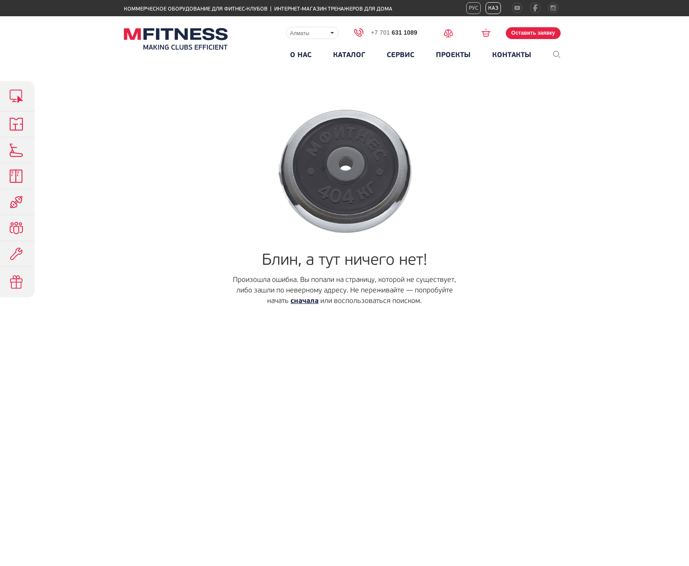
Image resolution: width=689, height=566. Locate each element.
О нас (301, 54)
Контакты (511, 54)
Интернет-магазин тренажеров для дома (333, 9)
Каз (493, 8)
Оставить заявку (533, 33)
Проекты (453, 54)
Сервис (400, 54)
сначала (304, 300)
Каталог (349, 54)
